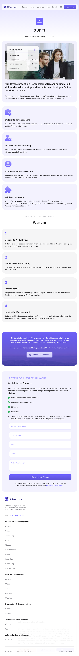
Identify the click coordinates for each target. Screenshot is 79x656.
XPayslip (8, 526)
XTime (7, 531)
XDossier (8, 545)
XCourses (8, 624)
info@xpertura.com (17, 515)
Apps (32, 7)
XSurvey (8, 629)
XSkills (7, 554)
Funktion (25, 7)
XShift (7, 540)
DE (61, 7)
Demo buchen (70, 7)
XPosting (8, 598)
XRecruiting (9, 564)
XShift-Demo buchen (39, 354)
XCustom (8, 640)
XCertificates (10, 568)
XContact (8, 609)
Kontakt (54, 7)
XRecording (9, 536)
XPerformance (10, 550)
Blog (48, 7)
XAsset (7, 584)
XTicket (8, 613)
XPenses (8, 593)
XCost (7, 589)
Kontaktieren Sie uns (40, 477)
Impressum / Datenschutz (54, 485)
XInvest (8, 579)
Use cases (40, 7)
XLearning (9, 559)
